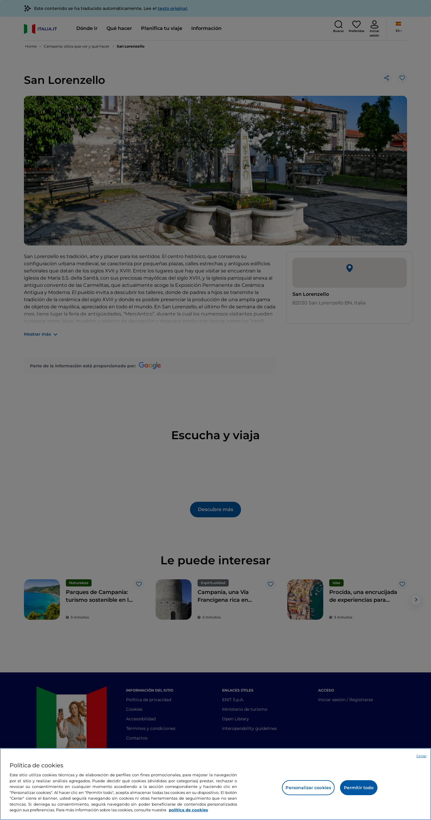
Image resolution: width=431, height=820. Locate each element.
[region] (215, 784)
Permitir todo (359, 787)
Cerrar (421, 756)
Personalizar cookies (308, 787)
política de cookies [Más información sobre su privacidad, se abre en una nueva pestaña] (188, 809)
